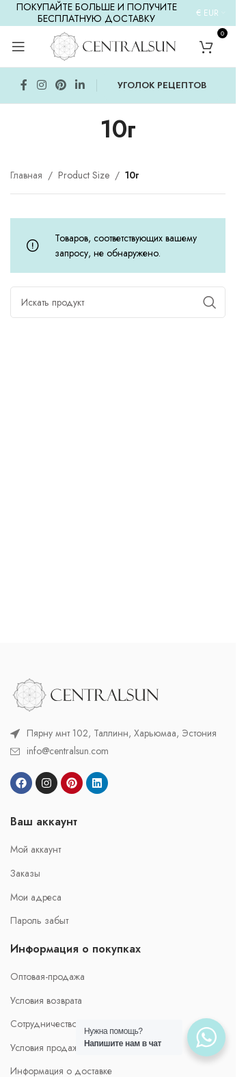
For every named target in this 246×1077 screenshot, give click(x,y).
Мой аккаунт (35, 849)
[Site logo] (113, 45)
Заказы (25, 873)
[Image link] (85, 693)
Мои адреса (36, 897)
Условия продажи (46, 1047)
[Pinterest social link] (60, 85)
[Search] (118, 302)
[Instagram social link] (41, 85)
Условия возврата (46, 1000)
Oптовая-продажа (47, 976)
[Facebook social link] (24, 85)
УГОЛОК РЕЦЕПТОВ (162, 85)
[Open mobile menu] (18, 46)
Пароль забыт (39, 920)
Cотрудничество (43, 1024)
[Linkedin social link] (80, 85)
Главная (26, 175)
